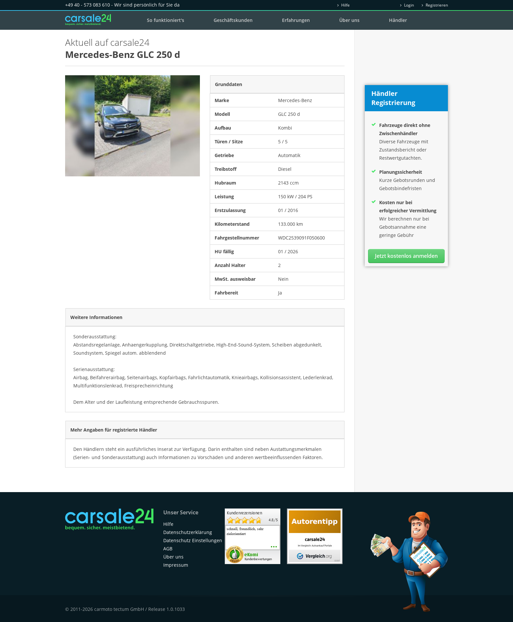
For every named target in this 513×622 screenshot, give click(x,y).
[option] (132, 125)
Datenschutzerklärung (187, 532)
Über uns (349, 20)
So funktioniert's (165, 20)
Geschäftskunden (233, 20)
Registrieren (435, 5)
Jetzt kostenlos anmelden (406, 255)
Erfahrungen (296, 20)
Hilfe (343, 5)
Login (407, 5)
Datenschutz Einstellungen (192, 540)
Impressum (175, 565)
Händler (398, 20)
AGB (167, 548)
